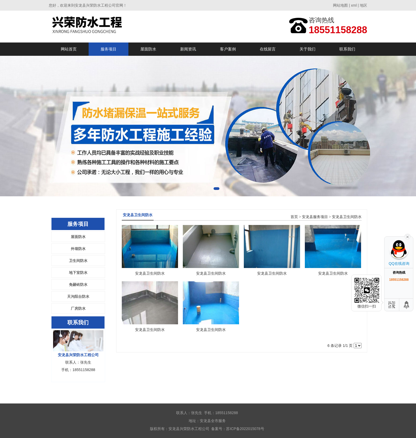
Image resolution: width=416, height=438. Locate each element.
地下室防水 (78, 272)
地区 (363, 5)
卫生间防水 (78, 260)
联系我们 (347, 49)
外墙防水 (78, 248)
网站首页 (69, 49)
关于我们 (307, 49)
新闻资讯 (188, 49)
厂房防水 (78, 308)
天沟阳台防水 (78, 296)
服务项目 (108, 49)
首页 (294, 217)
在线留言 (268, 49)
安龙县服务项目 (315, 217)
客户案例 (228, 49)
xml (354, 5)
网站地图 (340, 5)
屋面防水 (148, 49)
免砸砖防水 (78, 284)
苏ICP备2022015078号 (245, 429)
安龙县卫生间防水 (347, 217)
